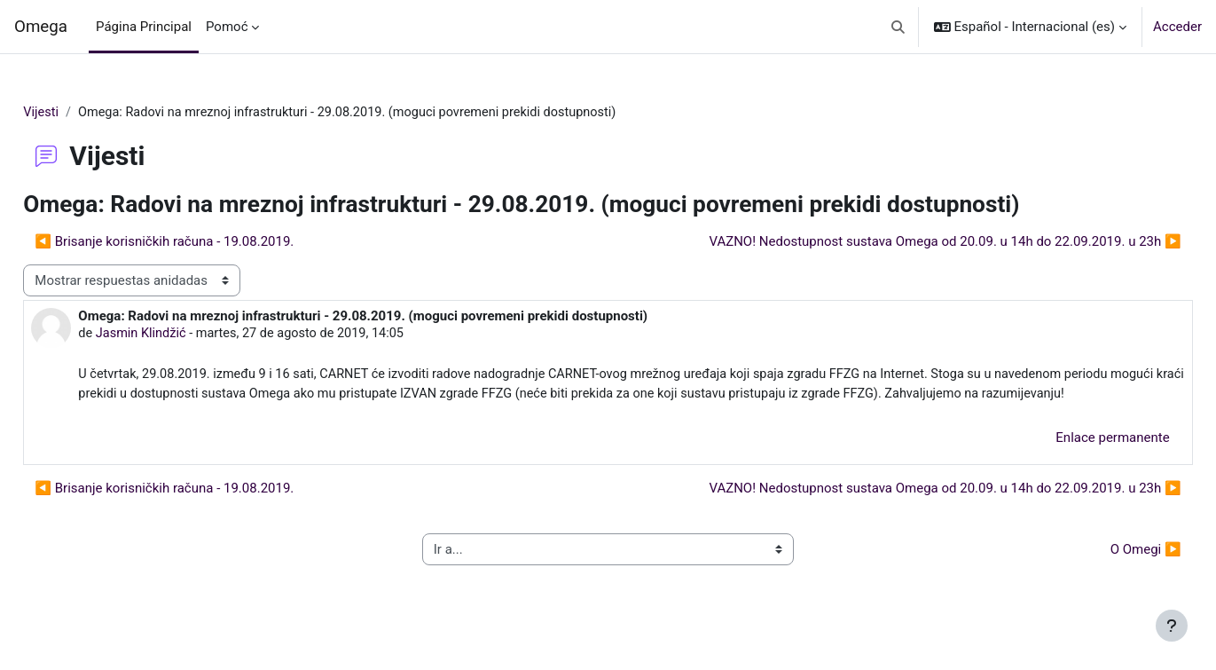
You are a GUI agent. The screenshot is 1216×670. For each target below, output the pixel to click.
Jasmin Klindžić (182, 335)
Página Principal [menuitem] (144, 27)
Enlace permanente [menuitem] (1073, 461)
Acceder (1177, 27)
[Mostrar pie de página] (1172, 626)
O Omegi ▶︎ (1106, 572)
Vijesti (81, 113)
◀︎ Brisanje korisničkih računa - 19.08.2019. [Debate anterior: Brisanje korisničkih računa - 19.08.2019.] (204, 242)
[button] (898, 26)
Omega (40, 26)
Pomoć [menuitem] (226, 27)
